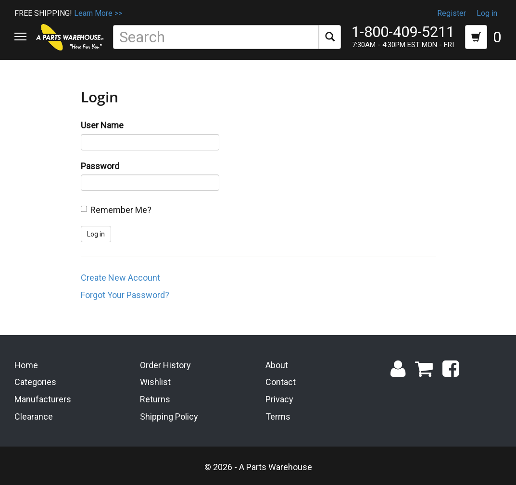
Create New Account (120, 278)
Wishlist (155, 382)
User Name (102, 125)
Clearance (33, 416)
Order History (165, 365)
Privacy (279, 399)
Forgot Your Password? (125, 295)
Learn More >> (98, 13)
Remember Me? (120, 210)
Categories (35, 382)
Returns (155, 399)
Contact (280, 382)
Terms (277, 416)
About (276, 365)
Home (26, 365)
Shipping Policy (169, 416)
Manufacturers (42, 399)
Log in (487, 13)
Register (451, 13)
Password (100, 166)
